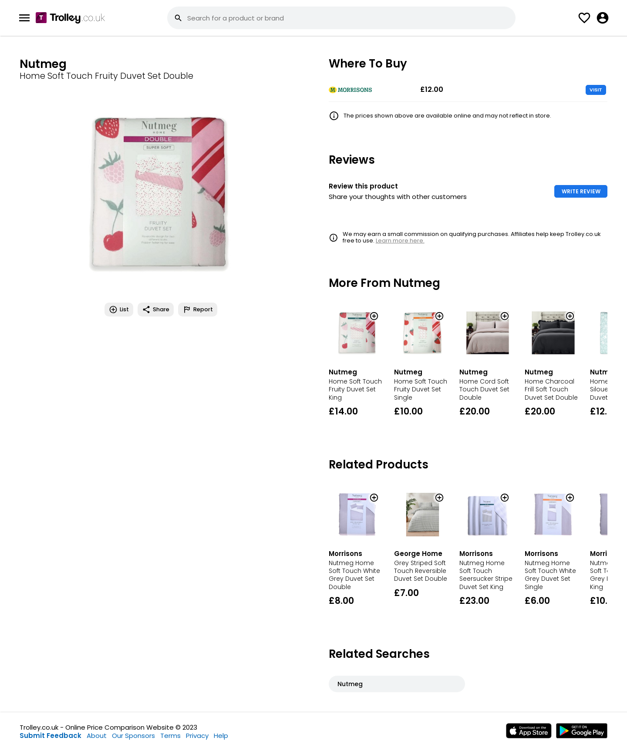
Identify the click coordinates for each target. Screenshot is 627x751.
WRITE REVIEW (581, 191)
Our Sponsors (133, 735)
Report (197, 309)
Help (221, 735)
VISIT (596, 89)
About (97, 735)
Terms (170, 735)
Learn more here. (400, 240)
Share (155, 309)
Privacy (197, 735)
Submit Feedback (50, 735)
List (119, 309)
